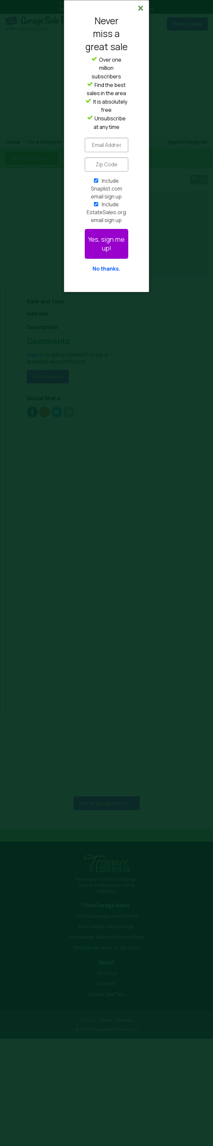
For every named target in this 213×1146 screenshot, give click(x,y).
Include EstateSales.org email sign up (106, 212)
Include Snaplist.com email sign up (106, 188)
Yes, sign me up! (106, 244)
